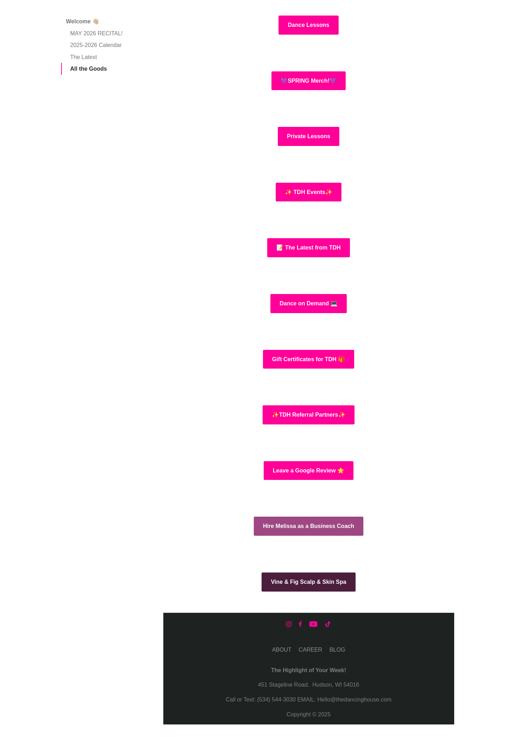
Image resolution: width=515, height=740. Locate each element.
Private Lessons (308, 136)
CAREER (310, 650)
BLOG (337, 650)
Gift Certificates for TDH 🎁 (308, 359)
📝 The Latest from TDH (308, 248)
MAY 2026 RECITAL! (96, 33)
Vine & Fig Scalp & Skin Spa (308, 582)
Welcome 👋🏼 (82, 21)
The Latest (83, 57)
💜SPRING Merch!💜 (308, 81)
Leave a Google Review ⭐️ (308, 471)
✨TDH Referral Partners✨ (308, 415)
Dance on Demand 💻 (309, 303)
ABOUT (281, 650)
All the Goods (88, 69)
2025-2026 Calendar (96, 45)
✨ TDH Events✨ (308, 192)
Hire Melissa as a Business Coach (308, 526)
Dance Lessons (308, 25)
